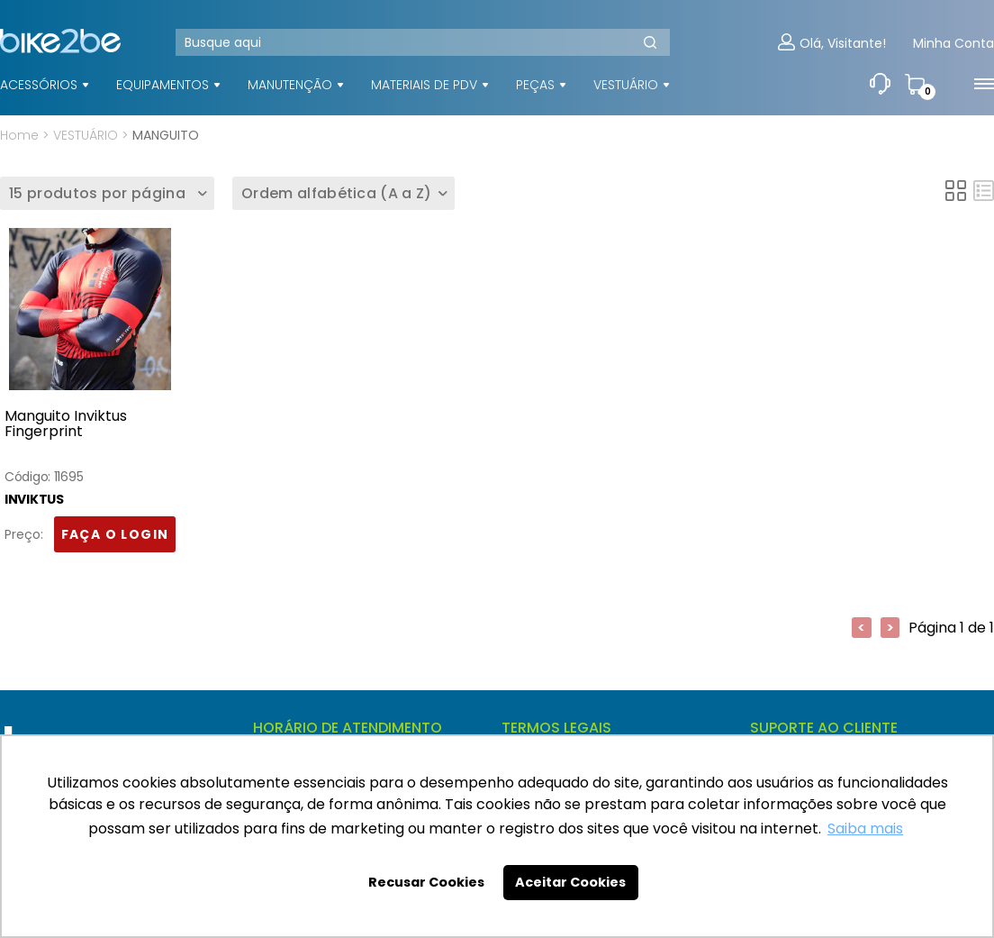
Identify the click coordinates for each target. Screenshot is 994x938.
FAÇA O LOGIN (115, 535)
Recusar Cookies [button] (426, 882)
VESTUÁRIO (625, 85)
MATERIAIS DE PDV (424, 85)
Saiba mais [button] (865, 828)
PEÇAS (535, 85)
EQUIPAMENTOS (162, 85)
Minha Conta (953, 43)
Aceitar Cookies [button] (570, 882)
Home (19, 135)
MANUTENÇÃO (290, 85)
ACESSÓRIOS (38, 85)
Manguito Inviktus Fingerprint (66, 425)
